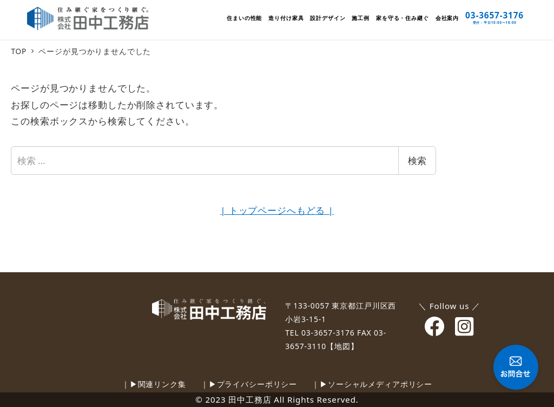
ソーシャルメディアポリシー (380, 384)
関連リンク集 (162, 384)
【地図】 (342, 346)
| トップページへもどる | (276, 210)
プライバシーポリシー (257, 384)
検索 (417, 160)
